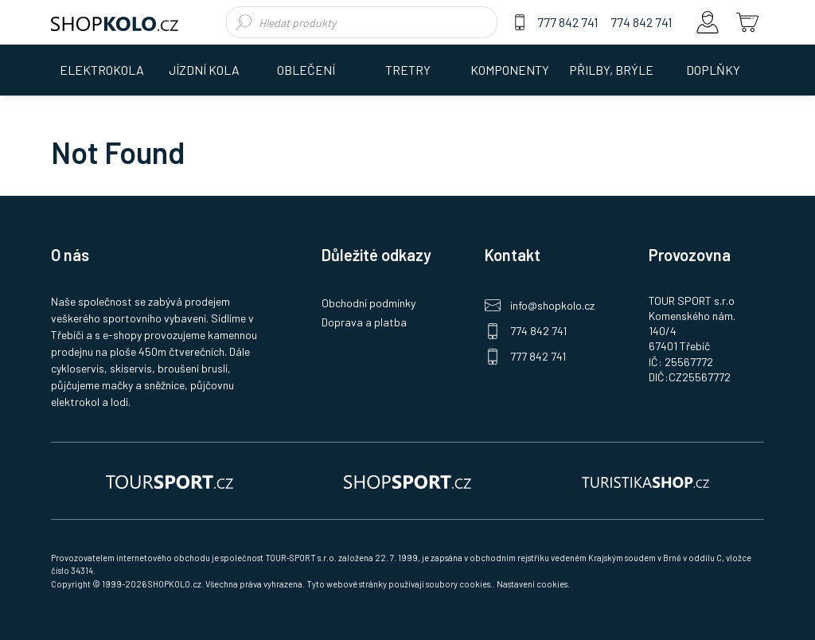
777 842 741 (567, 21)
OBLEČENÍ (306, 69)
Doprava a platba (364, 322)
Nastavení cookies (532, 584)
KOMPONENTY (509, 69)
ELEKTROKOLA (102, 69)
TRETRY (408, 69)
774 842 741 (641, 21)
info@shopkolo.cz (552, 305)
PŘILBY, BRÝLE (611, 69)
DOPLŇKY (713, 69)
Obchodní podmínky (368, 303)
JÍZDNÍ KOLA (204, 69)
